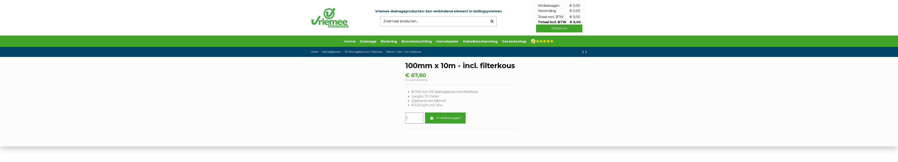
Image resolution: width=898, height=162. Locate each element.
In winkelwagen (445, 118)
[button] (368, 41)
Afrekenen (559, 28)
